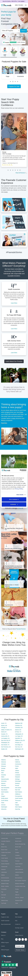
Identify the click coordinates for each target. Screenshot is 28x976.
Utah (16, 802)
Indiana (17, 770)
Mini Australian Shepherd (20, 880)
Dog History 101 (9, 605)
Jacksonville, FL (5, 736)
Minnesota (3, 781)
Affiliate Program (5, 942)
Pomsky (17, 889)
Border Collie (18, 846)
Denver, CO (18, 729)
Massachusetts (5, 779)
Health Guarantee (5, 920)
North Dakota (18, 792)
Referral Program (5, 949)
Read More (4, 423)
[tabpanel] (7, 73)
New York (17, 789)
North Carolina (4, 792)
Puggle (16, 892)
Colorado (3, 764)
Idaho (16, 768)
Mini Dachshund (18, 877)
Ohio (2, 794)
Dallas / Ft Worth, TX (6, 729)
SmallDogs (5, 51)
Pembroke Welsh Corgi (20, 886)
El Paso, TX (18, 731)
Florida (17, 766)
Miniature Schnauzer (19, 883)
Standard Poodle (18, 900)
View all (20, 508)
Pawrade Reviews (21, 629)
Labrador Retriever (19, 872)
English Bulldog (18, 858)
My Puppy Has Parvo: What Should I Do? (14, 529)
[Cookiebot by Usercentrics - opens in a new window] (20, 470)
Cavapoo (17, 852)
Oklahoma (17, 794)
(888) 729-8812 (19, 5)
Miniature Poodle (5, 883)
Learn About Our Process (14, 361)
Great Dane (17, 866)
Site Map (17, 927)
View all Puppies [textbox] (7, 30)
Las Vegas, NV (19, 736)
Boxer (16, 849)
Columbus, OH (19, 727)
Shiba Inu (17, 894)
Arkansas (3, 762)
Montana (17, 783)
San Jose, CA (18, 746)
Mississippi (18, 781)
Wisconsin (3, 809)
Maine (2, 777)
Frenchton (17, 861)
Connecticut (18, 764)
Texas (2, 802)
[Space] (6, 956)
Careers (3, 946)
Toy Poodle (3, 903)
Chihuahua (3, 855)
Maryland (17, 777)
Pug (2, 892)
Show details (20, 494)
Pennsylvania (18, 796)
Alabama (3, 759)
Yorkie (16, 903)
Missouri (3, 783)
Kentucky (3, 774)
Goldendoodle (4, 866)
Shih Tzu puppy (6, 154)
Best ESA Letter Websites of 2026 (13, 548)
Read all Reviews (20, 172)
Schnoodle (3, 894)
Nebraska (3, 785)
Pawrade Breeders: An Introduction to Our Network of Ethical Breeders (13, 566)
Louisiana (17, 774)
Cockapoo (17, 855)
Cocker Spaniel (4, 858)
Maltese (3, 875)
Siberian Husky (4, 900)
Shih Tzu (3, 897)
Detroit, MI (3, 731)
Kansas (17, 772)
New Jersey (18, 787)
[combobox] (10, 30)
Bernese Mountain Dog (20, 844)
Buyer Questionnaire (6, 924)
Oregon (3, 796)
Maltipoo (17, 875)
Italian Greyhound (19, 869)
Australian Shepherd (5, 841)
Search (23, 30)
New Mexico (4, 789)
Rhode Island (4, 798)
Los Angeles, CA (5, 738)
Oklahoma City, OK (20, 740)
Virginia (17, 804)
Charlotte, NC (18, 725)
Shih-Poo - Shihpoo (19, 897)
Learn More (14, 303)
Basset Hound (18, 841)
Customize (14, 504)
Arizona (17, 759)
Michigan (17, 779)
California (17, 762)
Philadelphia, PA (5, 742)
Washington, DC (19, 749)
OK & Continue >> (14, 499)
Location (22, 927)
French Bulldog (4, 861)
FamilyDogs (14, 51)
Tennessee (18, 800)
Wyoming (17, 809)
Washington (4, 807)
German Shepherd (5, 863)
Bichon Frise (4, 846)
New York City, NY (5, 740)
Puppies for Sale (14, 86)
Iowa (2, 772)
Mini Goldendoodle (5, 880)
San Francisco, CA (6, 746)
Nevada (17, 785)
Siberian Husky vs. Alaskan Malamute (12, 585)
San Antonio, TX (5, 744)
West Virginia (18, 807)
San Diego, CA (19, 744)
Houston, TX (4, 734)
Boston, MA (4, 725)
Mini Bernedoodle (5, 877)
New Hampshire (5, 787)
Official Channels (19, 935)
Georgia (3, 768)
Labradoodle (4, 872)
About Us (3, 935)
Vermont (3, 804)
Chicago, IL (4, 727)
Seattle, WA (4, 749)
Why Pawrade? (18, 917)
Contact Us (17, 924)
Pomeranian (3, 889)
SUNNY (22, 1)
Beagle (2, 844)
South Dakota (4, 800)
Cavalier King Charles (6, 852)
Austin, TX (3, 723)
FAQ (16, 920)
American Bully (4, 838)
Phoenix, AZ (18, 742)
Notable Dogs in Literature (11, 623)
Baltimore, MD (18, 723)
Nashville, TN (18, 738)
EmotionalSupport (23, 51)
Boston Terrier (4, 849)
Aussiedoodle (18, 838)
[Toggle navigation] (25, 5)
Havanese (3, 869)
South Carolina (19, 798)
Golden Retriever (19, 863)
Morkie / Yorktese (5, 886)
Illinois (2, 770)
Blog (2, 939)
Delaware (3, 766)
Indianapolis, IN (19, 734)
